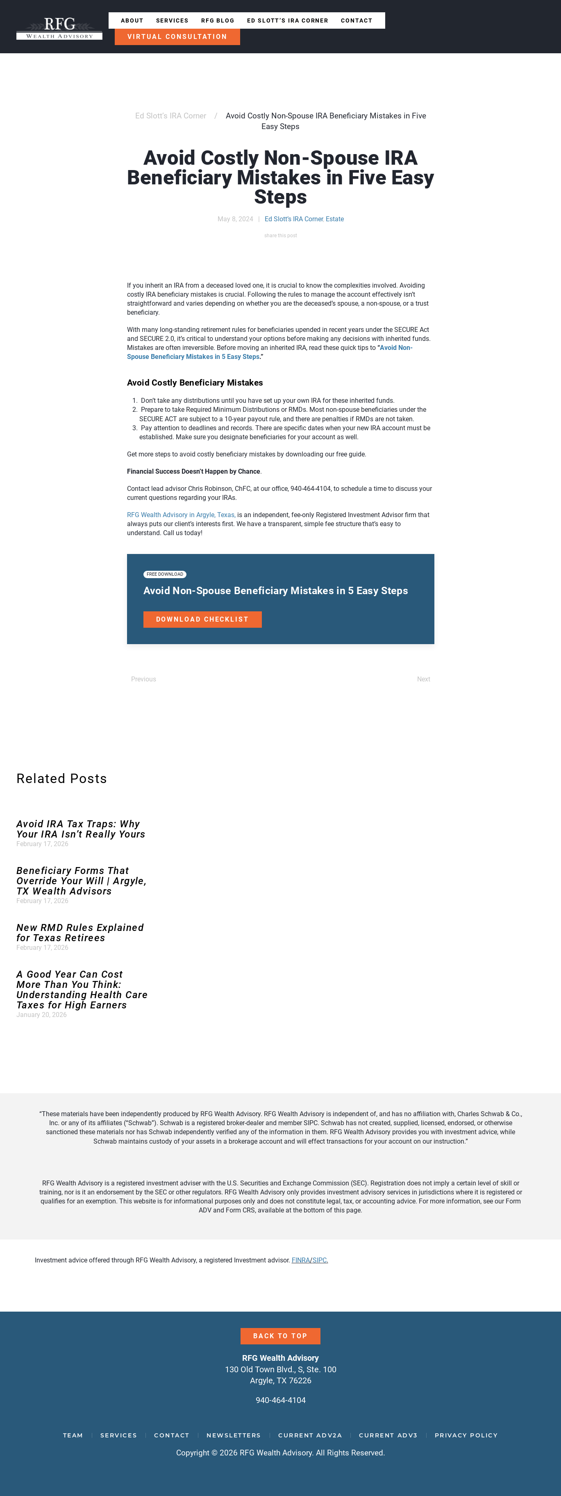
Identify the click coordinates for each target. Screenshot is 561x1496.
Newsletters (234, 1435)
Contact (356, 20)
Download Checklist (202, 619)
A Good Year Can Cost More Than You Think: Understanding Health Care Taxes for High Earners (82, 990)
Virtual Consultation (177, 37)
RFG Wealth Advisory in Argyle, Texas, (181, 515)
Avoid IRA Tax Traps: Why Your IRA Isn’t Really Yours (81, 829)
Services (172, 20)
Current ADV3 (388, 1435)
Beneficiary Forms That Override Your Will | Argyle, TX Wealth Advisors (81, 881)
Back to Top (280, 1336)
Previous (143, 679)
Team (73, 1435)
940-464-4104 (281, 1400)
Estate (335, 219)
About (132, 20)
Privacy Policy (466, 1435)
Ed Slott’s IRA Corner (288, 20)
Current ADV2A (310, 1435)
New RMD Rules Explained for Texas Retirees (80, 933)
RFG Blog (218, 20)
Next (423, 679)
